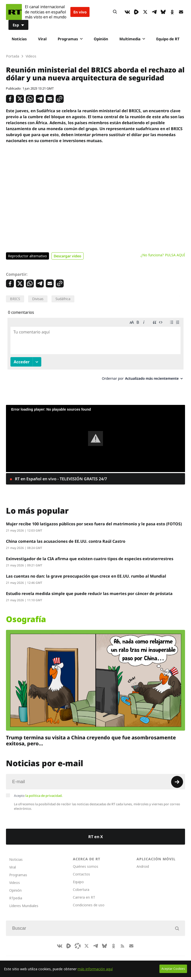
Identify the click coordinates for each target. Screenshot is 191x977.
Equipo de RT (168, 38)
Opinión (101, 38)
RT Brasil (54, 957)
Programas (70, 38)
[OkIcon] (172, 12)
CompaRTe (31, 957)
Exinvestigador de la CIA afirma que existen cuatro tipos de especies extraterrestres (89, 554)
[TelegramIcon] (154, 12)
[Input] (95, 777)
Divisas (38, 298)
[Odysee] (78, 941)
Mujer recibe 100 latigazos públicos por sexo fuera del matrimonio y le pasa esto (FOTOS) (94, 519)
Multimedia (132, 38)
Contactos (81, 869)
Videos (14, 877)
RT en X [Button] (95, 832)
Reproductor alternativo (27, 256)
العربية (73, 957)
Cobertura (81, 884)
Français (131, 957)
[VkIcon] (127, 12)
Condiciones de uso (88, 900)
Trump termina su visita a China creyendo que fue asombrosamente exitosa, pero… (91, 735)
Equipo (78, 877)
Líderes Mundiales (23, 901)
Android (143, 861)
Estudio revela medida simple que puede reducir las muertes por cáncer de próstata (89, 589)
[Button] (115, 12)
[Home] (14, 12)
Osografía (26, 614)
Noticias (19, 38)
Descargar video (67, 256)
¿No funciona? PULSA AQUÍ (163, 255)
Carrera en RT (84, 892)
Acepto (38, 791)
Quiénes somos (85, 861)
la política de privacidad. (44, 791)
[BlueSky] (163, 12)
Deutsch (92, 957)
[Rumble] (136, 12)
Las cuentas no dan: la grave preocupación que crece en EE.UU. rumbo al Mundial (86, 571)
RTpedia (15, 893)
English (111, 957)
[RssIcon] (122, 941)
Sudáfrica (62, 298)
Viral (42, 38)
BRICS (15, 298)
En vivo (80, 11)
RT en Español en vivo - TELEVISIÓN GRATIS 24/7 (60, 474)
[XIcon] (145, 12)
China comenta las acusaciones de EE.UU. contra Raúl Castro (65, 536)
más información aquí (95, 969)
